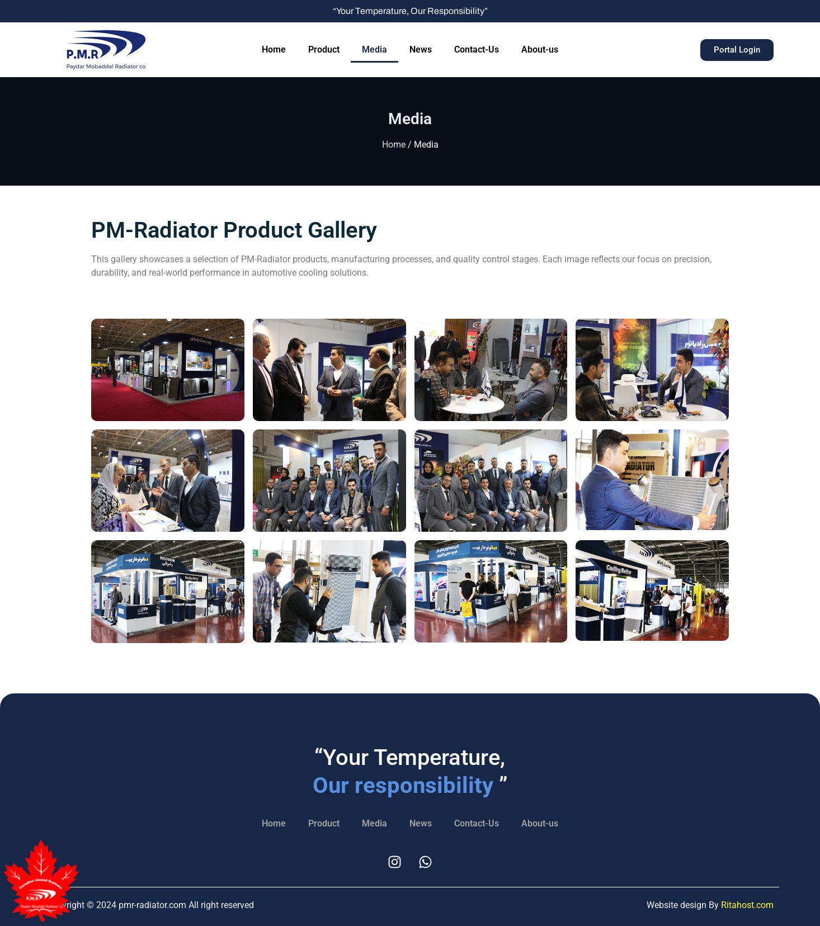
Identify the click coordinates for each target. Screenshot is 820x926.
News (420, 49)
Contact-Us (476, 49)
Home (274, 49)
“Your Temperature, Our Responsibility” (410, 11)
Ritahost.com (747, 905)
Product (324, 49)
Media (374, 49)
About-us (539, 49)
